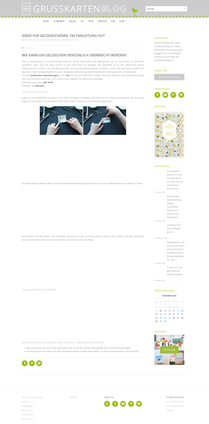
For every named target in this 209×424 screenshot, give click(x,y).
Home (46, 21)
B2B (113, 21)
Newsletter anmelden (169, 77)
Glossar (25, 401)
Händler (170, 410)
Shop (122, 21)
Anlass (72, 21)
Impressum (27, 419)
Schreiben (58, 21)
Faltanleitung (32, 39)
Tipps (90, 21)
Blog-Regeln (27, 406)
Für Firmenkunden (175, 406)
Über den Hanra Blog (32, 397)
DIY (82, 21)
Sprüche (102, 21)
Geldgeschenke (48, 39)
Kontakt (73, 397)
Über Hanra (27, 410)
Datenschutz (28, 414)
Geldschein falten (68, 39)
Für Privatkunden (174, 401)
